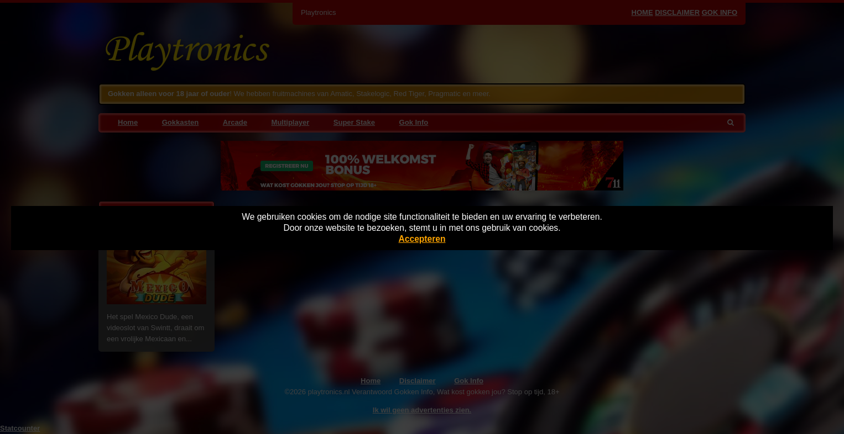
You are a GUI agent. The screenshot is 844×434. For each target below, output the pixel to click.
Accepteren (422, 239)
